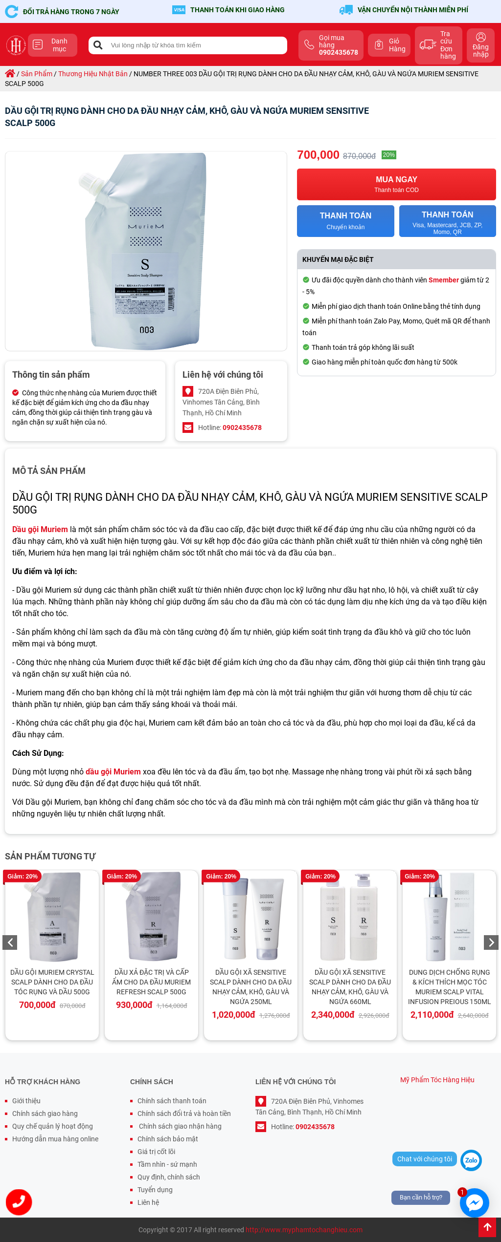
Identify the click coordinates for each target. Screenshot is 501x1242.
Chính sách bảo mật (167, 1139)
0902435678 (242, 427)
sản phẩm (36, 74)
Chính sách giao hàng (45, 1113)
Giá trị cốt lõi (156, 1152)
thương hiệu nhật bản (93, 74)
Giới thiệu (26, 1101)
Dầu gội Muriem (40, 529)
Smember (444, 280)
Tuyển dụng (155, 1190)
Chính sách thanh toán (171, 1101)
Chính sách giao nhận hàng (179, 1126)
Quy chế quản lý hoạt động (52, 1126)
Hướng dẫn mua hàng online (55, 1139)
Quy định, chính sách (168, 1177)
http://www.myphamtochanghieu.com (304, 1230)
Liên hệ (148, 1202)
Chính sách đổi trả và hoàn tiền (184, 1113)
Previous (9, 942)
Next (491, 942)
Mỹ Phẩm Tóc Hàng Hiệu (437, 1080)
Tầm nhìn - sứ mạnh (167, 1164)
